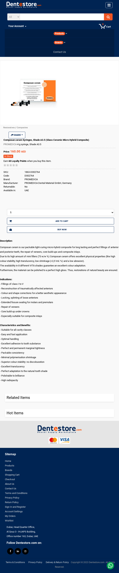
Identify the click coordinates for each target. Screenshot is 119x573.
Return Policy (11, 502)
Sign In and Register (15, 506)
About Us (9, 484)
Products (9, 465)
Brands (8, 470)
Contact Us (10, 488)
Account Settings (14, 511)
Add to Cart (38, 221)
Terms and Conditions (16, 493)
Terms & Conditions (15, 562)
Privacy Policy (12, 497)
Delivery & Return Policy (57, 562)
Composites (22, 127)
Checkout (10, 479)
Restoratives (9, 127)
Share (17, 135)
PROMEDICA (10, 144)
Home (8, 461)
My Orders (10, 516)
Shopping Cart (12, 474)
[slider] (10, 165)
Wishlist (9, 520)
